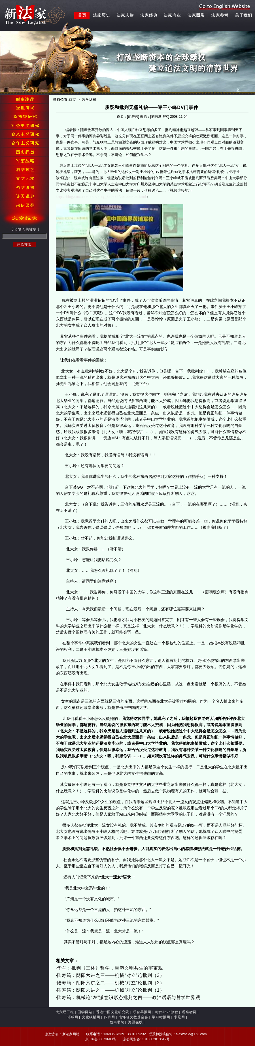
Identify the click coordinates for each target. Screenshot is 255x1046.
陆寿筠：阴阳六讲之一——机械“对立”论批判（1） (111, 990)
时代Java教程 (166, 1012)
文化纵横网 (91, 1017)
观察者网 (189, 1012)
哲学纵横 (89, 100)
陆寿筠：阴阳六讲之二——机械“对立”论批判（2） (111, 982)
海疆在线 (135, 1022)
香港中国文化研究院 (112, 1012)
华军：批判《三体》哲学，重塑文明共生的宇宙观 (110, 968)
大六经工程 (65, 1012)
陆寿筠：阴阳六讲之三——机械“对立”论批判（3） (111, 975)
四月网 (109, 1017)
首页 (72, 100)
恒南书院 (117, 1022)
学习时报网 (161, 1017)
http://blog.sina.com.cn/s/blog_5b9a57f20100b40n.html (101, 197)
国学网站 (85, 1012)
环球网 (72, 1017)
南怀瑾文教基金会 (133, 1017)
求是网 (179, 1017)
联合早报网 (142, 1012)
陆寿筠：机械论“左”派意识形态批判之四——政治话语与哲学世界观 (128, 997)
